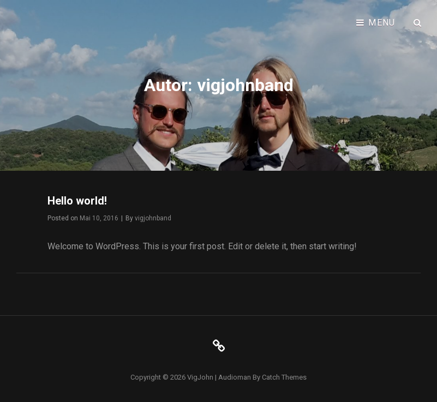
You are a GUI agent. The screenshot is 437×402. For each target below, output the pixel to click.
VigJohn (200, 377)
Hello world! (77, 200)
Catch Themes (284, 377)
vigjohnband (153, 218)
